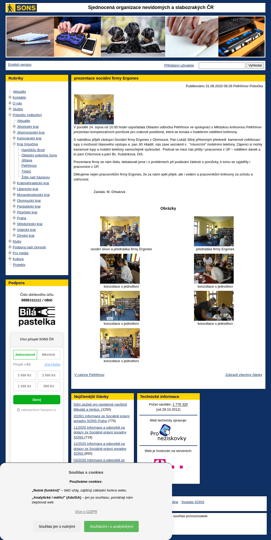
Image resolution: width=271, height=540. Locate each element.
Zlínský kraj (25, 236)
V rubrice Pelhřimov (89, 375)
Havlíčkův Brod (32, 150)
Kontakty (19, 97)
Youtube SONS (192, 502)
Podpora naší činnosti (29, 247)
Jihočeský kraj (28, 127)
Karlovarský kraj (29, 138)
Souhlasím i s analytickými (111, 526)
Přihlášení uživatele (179, 65)
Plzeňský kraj (27, 212)
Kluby (17, 241)
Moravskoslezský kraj (33, 195)
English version (19, 65)
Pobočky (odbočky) (27, 115)
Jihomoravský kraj (30, 132)
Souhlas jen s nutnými (57, 526)
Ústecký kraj (26, 230)
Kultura (18, 259)
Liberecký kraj (27, 189)
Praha (21, 218)
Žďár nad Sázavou (35, 177)
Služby (18, 109)
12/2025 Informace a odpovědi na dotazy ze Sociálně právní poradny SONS (100, 448)
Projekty (19, 265)
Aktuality (19, 92)
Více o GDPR (86, 512)
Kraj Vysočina (27, 144)
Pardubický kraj (28, 206)
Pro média (20, 253)
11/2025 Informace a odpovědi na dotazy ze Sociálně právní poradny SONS (100, 432)
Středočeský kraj (29, 224)
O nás (17, 103)
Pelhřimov (29, 166)
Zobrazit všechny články (243, 375)
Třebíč (26, 171)
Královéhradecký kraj (33, 183)
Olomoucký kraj (29, 201)
